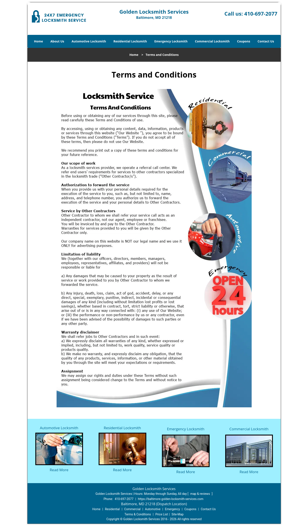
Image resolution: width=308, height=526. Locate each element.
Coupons (243, 41)
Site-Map (178, 514)
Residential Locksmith (130, 41)
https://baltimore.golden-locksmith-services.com (170, 499)
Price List (161, 514)
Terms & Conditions (137, 514)
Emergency (172, 509)
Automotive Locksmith (89, 41)
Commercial (132, 509)
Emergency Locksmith (170, 41)
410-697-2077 (260, 13)
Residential (112, 509)
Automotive (153, 509)
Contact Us (265, 41)
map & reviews (200, 493)
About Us (57, 41)
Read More (59, 469)
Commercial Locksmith (212, 41)
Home (38, 41)
